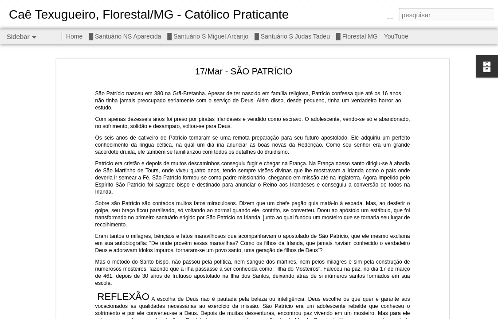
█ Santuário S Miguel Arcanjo (207, 36)
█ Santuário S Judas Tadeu (292, 36)
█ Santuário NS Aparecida (125, 36)
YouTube (396, 36)
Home (74, 36)
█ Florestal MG (357, 36)
